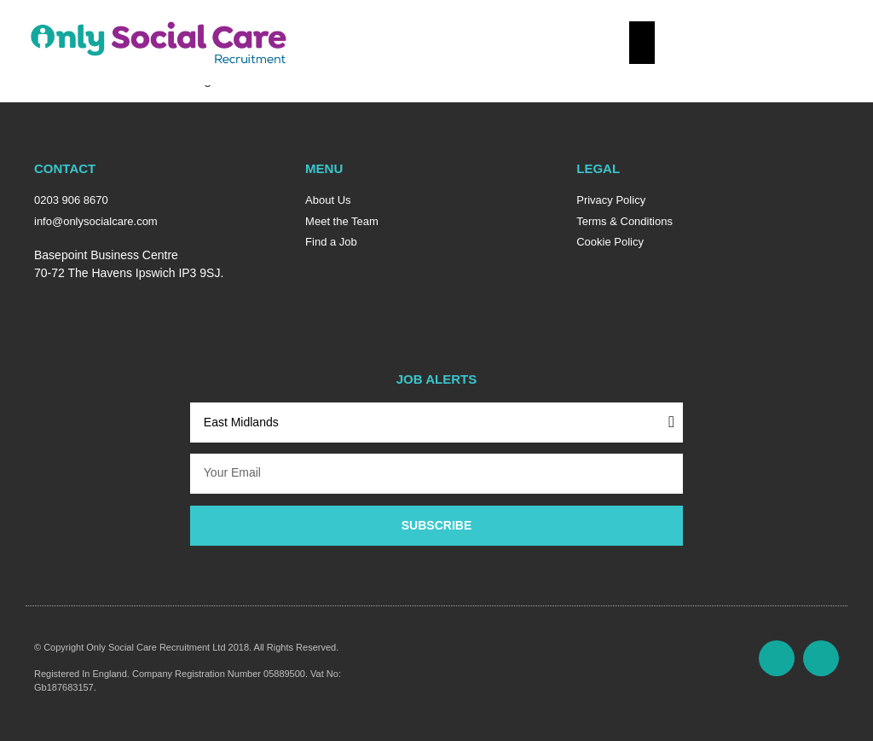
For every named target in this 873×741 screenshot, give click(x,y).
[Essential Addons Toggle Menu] (642, 42)
